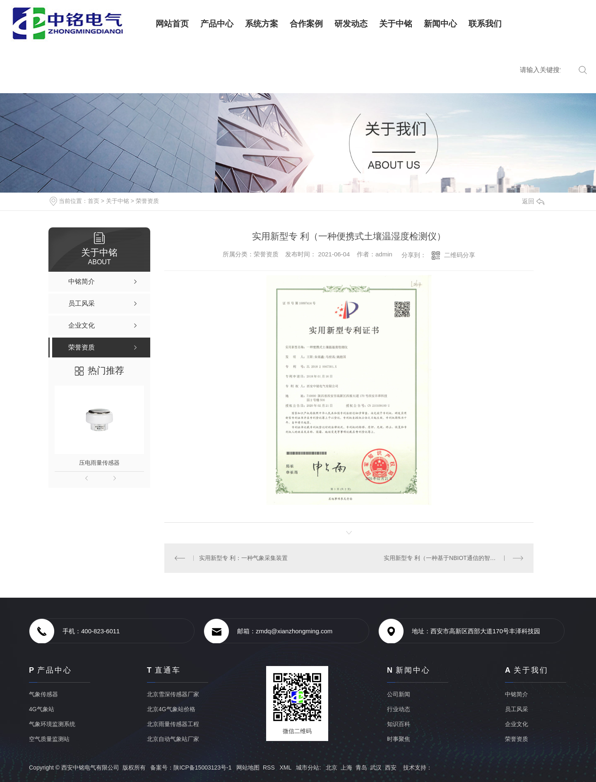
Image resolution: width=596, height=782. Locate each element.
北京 (331, 767)
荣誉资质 (147, 201)
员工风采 (516, 709)
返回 (533, 201)
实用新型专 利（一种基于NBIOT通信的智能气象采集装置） (453, 558)
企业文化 (516, 724)
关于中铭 (117, 201)
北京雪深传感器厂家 (173, 694)
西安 (391, 767)
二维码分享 (459, 254)
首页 (93, 201)
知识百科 (398, 724)
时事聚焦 (398, 739)
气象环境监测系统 (52, 724)
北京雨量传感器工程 (173, 724)
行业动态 (398, 709)
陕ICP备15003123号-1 (202, 767)
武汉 (376, 767)
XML (286, 767)
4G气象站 (41, 709)
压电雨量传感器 (99, 462)
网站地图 (248, 767)
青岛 (361, 767)
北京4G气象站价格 (171, 709)
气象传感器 (43, 694)
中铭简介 (516, 694)
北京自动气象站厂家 (173, 739)
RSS (269, 767)
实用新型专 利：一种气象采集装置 (243, 558)
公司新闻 (398, 694)
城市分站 (307, 767)
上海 (346, 767)
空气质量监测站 (49, 739)
